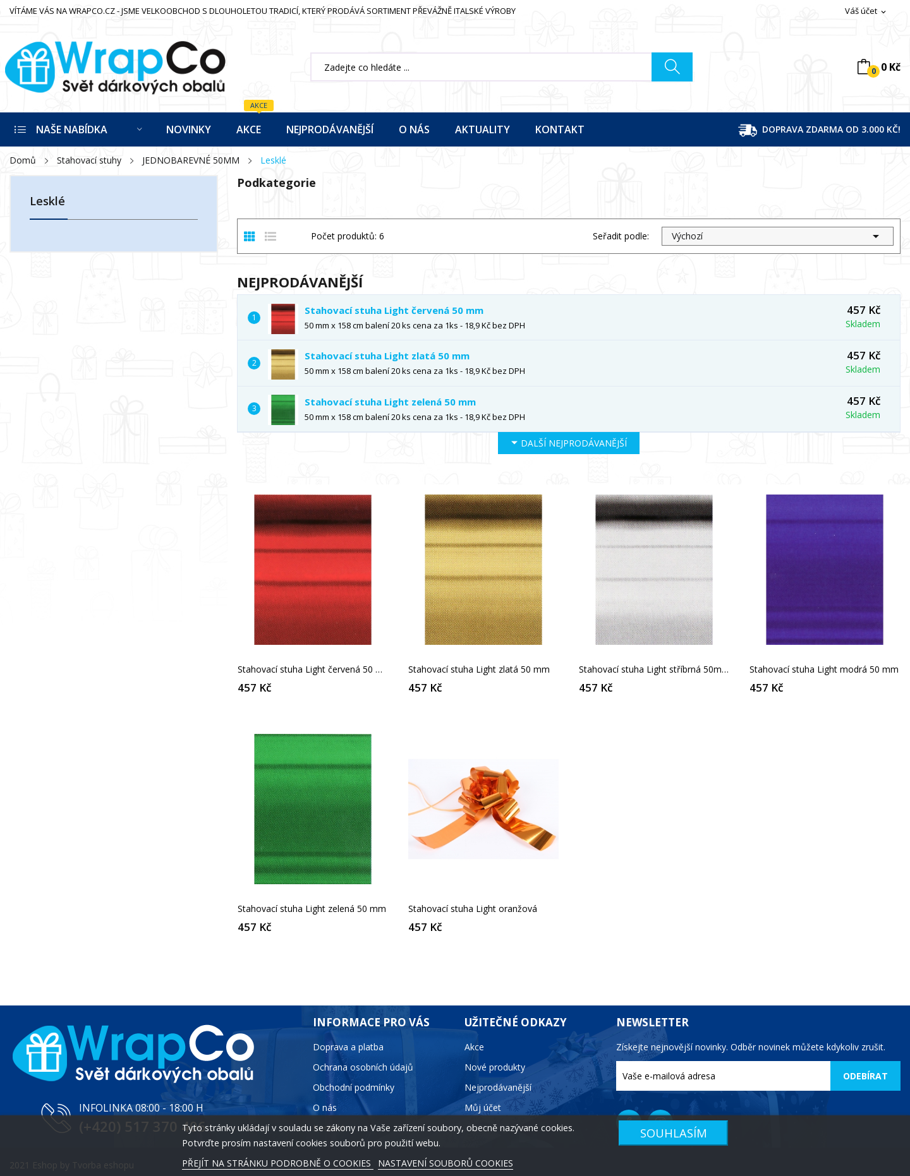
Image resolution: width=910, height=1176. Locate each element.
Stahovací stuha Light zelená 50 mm (390, 401)
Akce (474, 1047)
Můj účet (482, 1107)
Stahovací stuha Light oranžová (472, 909)
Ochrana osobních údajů (363, 1067)
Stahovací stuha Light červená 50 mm (394, 310)
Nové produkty (494, 1067)
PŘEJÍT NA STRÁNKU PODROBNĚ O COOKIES (277, 1163)
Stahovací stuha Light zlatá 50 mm (387, 355)
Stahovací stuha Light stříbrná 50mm (654, 669)
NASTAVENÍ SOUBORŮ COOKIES (445, 1163)
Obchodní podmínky (353, 1087)
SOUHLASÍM (673, 1133)
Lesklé (47, 201)
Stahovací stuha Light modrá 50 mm (824, 669)
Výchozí (777, 236)
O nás (325, 1107)
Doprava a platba (348, 1047)
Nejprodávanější (497, 1087)
